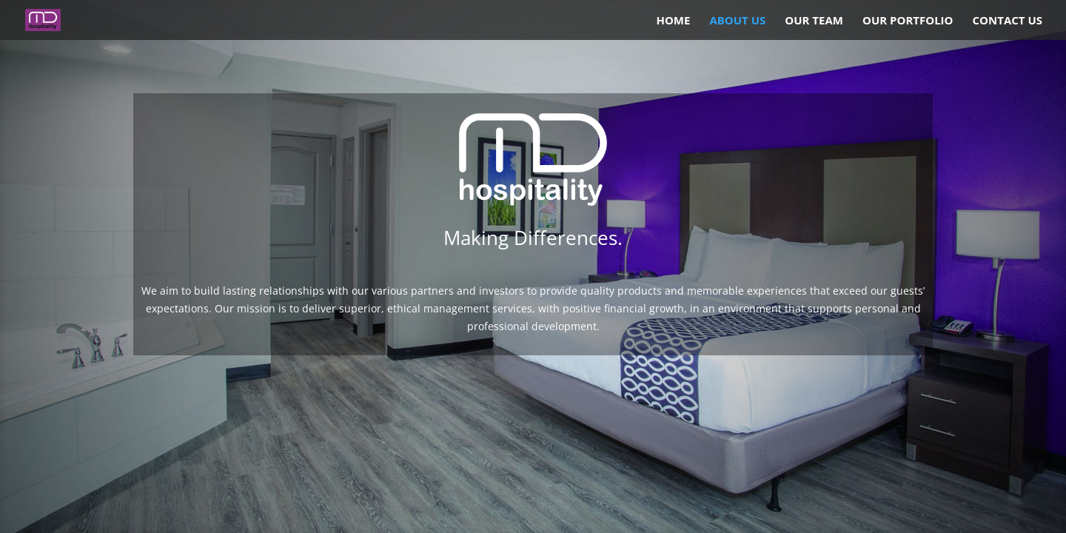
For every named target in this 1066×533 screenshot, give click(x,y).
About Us (737, 21)
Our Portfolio (907, 21)
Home (673, 21)
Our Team (814, 21)
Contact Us (1007, 21)
